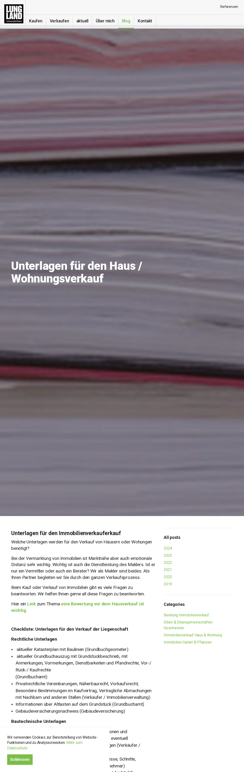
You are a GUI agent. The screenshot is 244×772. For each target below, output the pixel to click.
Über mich (108, 21)
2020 (168, 577)
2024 (168, 548)
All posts (172, 537)
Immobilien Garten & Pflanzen (188, 642)
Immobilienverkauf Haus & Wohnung (193, 635)
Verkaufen (62, 21)
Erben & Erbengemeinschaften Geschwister (188, 625)
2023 (168, 555)
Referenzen (229, 7)
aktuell (85, 21)
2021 (168, 569)
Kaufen (39, 21)
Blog (129, 21)
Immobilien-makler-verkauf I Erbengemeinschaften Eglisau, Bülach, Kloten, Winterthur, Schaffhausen (14, 14)
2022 (168, 562)
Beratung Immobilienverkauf (186, 615)
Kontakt (148, 21)
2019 (168, 584)
